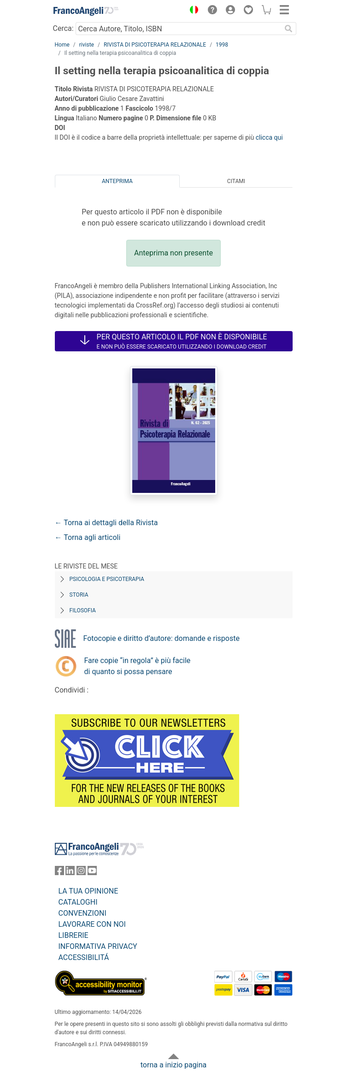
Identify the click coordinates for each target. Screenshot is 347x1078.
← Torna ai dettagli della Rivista (106, 522)
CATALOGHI (78, 902)
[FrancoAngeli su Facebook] (59, 872)
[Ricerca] (289, 28)
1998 (222, 44)
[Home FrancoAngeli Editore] (85, 11)
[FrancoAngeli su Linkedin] (70, 872)
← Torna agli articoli (88, 537)
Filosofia (83, 610)
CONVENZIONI (82, 913)
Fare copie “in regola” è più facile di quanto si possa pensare (137, 666)
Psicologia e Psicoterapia (107, 579)
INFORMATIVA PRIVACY (98, 946)
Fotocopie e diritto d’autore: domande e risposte (161, 638)
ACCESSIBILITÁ (84, 957)
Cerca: (63, 28)
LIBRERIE (73, 935)
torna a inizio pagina (173, 1064)
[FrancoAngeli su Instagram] (81, 872)
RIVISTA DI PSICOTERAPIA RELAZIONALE (155, 44)
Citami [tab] (236, 181)
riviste (86, 44)
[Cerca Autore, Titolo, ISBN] (179, 28)
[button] (192, 11)
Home (62, 44)
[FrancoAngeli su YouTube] (92, 872)
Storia (79, 595)
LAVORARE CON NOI (92, 924)
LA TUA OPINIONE (88, 891)
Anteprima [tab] (117, 181)
